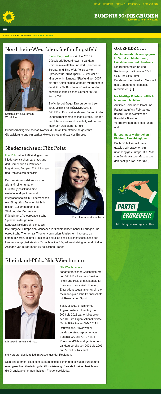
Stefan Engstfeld (59, 56)
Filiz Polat (11, 155)
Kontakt (108, 4)
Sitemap (120, 4)
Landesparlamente (43, 35)
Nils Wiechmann (70, 267)
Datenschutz (150, 4)
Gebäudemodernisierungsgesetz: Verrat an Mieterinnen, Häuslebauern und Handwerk (134, 58)
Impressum (134, 4)
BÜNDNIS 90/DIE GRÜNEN (126, 16)
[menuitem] (97, 4)
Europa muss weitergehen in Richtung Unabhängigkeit (133, 136)
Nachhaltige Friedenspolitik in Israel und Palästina (134, 98)
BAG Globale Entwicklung (17, 35)
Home (97, 4)
